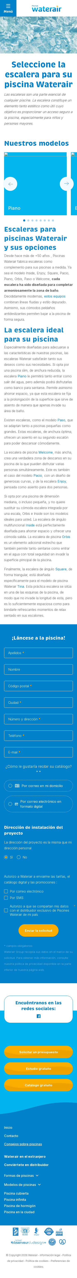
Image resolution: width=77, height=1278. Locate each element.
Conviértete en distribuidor (26, 1169)
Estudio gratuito (38, 1069)
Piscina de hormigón (20, 1210)
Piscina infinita (15, 1203)
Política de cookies (37, 1261)
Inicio (8, 1131)
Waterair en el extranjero (25, 1160)
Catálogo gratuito (38, 1085)
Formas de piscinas (19, 1179)
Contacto (11, 1140)
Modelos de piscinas (20, 1189)
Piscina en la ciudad (19, 1216)
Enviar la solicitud (38, 935)
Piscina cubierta (16, 1197)
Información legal (50, 1255)
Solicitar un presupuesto (38, 1052)
